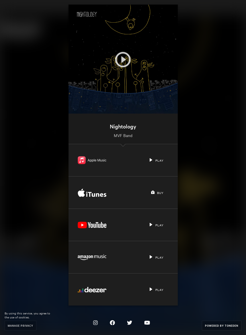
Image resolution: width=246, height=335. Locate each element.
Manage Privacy (20, 325)
